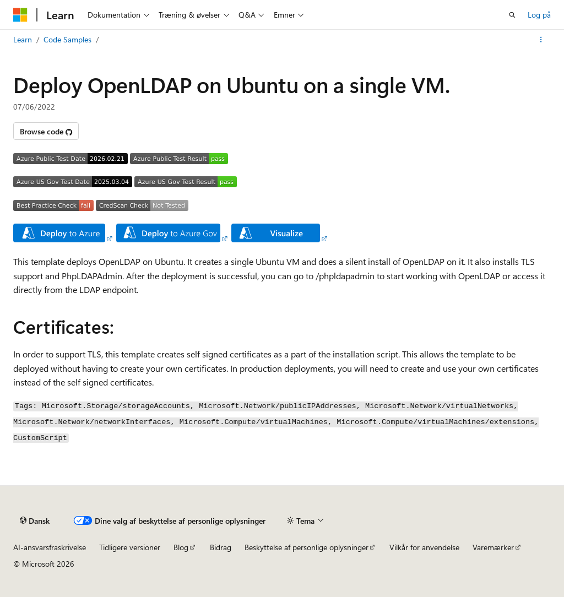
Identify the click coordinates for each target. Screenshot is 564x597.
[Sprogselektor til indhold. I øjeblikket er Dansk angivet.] (34, 521)
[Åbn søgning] (512, 15)
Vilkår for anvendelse (424, 547)
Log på (539, 14)
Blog (180, 547)
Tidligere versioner (129, 547)
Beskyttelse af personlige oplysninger (306, 547)
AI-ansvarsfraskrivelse (49, 547)
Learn (22, 39)
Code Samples (67, 39)
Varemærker (493, 547)
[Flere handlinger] (541, 39)
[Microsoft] (20, 15)
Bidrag (220, 547)
